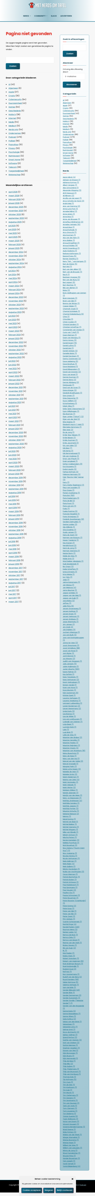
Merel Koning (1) (69, 822)
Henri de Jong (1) (70, 551)
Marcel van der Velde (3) (73, 765)
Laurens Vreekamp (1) (72, 704)
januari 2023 (14, 342)
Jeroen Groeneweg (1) (72, 612)
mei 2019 (12, 507)
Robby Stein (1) (69, 959)
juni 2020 (12, 458)
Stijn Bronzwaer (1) (70, 1056)
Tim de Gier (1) (69, 1088)
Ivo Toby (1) (67, 580)
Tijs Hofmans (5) (69, 1083)
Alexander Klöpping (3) (72, 194)
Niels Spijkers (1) (69, 870)
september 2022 (16, 357)
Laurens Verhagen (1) (71, 701)
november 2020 (16, 439)
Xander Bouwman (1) (71, 1162)
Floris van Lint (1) (69, 509)
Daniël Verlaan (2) (70, 354)
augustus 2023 (15, 315)
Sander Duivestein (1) (71, 1001)
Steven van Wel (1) (70, 1054)
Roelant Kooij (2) (69, 972)
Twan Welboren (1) (70, 1122)
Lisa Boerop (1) (69, 717)
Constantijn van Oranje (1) (73, 333)
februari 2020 (15, 473)
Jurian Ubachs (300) (71, 672)
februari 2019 (14, 518)
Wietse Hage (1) (69, 1146)
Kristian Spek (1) (69, 699)
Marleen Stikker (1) (70, 793)
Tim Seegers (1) (69, 1101)
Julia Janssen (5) (70, 667)
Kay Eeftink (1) (68, 678)
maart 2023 (14, 334)
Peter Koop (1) (68, 912)
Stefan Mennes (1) (70, 1049)
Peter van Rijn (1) (69, 917)
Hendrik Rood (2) (69, 549)
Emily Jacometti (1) (71, 446)
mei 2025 (13, 236)
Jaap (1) (66, 583)
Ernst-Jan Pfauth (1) (71, 462)
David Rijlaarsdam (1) (71, 373)
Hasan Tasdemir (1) (71, 544)
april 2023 (13, 330)
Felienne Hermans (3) (71, 478)
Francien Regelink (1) (71, 517)
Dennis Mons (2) (69, 383)
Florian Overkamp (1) (71, 496)
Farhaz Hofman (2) (70, 475)
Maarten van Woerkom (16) (74, 754)
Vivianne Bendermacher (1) (74, 1130)
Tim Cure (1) (68, 1085)
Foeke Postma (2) (70, 515)
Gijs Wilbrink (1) (69, 530)
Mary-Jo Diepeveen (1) (72, 801)
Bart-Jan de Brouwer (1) (72, 275)
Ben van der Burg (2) (71, 283)
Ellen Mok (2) (68, 433)
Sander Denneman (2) (72, 999)
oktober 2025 (15, 218)
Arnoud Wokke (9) (70, 249)
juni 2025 (12, 233)
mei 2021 (12, 417)
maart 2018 (14, 560)
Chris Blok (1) (68, 323)
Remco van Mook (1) (71, 943)
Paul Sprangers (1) (70, 891)
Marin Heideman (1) (71, 780)
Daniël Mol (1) (68, 351)
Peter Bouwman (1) (70, 901)
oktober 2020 (15, 443)
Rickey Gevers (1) (70, 949)
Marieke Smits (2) (70, 778)
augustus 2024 (15, 270)
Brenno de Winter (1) (71, 307)
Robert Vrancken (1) (71, 962)
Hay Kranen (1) (69, 546)
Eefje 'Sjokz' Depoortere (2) (74, 412)
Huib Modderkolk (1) (71, 567)
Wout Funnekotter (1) (71, 1156)
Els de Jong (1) (68, 436)
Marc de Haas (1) (70, 759)
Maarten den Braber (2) (72, 741)
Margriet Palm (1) (70, 770)
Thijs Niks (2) (68, 1067)
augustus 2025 (15, 225)
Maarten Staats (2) (71, 751)
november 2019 (16, 484)
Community (40, 19)
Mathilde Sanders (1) (71, 807)
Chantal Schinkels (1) (71, 315)
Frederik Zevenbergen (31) (73, 523)
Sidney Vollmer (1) (70, 1038)
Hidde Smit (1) (68, 562)
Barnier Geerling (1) (70, 262)
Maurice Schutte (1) (71, 814)
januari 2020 (14, 477)
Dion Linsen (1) (69, 399)
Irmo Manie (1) (69, 578)
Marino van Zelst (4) (71, 783)
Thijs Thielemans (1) (71, 1072)
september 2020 (16, 447)
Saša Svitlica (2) (69, 1022)
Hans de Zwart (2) (70, 538)
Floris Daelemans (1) (71, 501)
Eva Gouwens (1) (69, 470)
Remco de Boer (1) (70, 938)
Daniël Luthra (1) (69, 349)
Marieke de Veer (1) (71, 775)
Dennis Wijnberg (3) (71, 386)
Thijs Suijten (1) (69, 1070)
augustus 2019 (15, 496)
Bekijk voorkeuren (64, 1190)
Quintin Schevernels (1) (72, 925)
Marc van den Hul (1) (71, 762)
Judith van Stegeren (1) (72, 665)
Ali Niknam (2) (68, 199)
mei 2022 (13, 372)
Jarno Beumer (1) (70, 593)
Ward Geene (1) (69, 1133)
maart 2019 (14, 515)
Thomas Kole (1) (69, 1080)
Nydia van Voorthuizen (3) (73, 875)
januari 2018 (14, 567)
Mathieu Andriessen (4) (72, 804)
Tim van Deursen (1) (71, 1107)
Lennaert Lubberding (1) (72, 707)
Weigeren (49, 1190)
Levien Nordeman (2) (71, 709)
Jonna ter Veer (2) (70, 646)
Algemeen (13, 91)
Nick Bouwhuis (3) (70, 849)
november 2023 (16, 304)
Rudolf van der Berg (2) (72, 980)
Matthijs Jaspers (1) (71, 809)
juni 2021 (12, 413)
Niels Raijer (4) (69, 867)
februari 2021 (14, 428)
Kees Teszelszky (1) (70, 680)
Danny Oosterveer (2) (72, 362)
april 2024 (13, 285)
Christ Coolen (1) (70, 325)
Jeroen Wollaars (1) (70, 622)
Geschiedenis (15, 114)
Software (13, 167)
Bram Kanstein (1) (70, 302)
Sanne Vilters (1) (69, 1020)
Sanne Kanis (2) (69, 1014)
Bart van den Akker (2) (72, 273)
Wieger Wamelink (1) (71, 1141)
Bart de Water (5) (70, 267)
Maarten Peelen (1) (70, 746)
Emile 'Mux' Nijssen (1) (71, 438)
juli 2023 (12, 319)
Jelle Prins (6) (68, 609)
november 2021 (16, 394)
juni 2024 (12, 278)
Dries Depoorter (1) (70, 402)
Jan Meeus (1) (68, 588)
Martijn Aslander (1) (70, 796)
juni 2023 (12, 323)
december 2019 (16, 481)
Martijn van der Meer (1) (72, 799)
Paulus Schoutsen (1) (71, 899)
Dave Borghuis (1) (70, 367)
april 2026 (13, 195)
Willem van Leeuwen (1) (72, 1151)
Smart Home (14, 163)
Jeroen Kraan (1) (69, 617)
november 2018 (16, 530)
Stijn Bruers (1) (68, 1059)
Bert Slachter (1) (69, 288)
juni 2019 (12, 503)
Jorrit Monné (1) (69, 659)
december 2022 (16, 345)
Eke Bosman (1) (69, 417)
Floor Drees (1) (68, 493)
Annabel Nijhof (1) (70, 215)
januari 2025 (14, 251)
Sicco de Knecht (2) (71, 1035)
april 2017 (13, 601)
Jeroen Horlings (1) (70, 615)
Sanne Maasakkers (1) (71, 1017)
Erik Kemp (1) (68, 454)
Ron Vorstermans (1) (71, 978)
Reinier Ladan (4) (70, 935)
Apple (11, 95)
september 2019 (16, 492)
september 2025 (16, 221)
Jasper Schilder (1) (70, 596)
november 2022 (16, 349)
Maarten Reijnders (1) (71, 749)
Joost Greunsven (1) (71, 649)
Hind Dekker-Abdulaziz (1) (73, 565)
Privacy (12, 151)
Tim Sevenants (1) (70, 1104)
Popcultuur (14, 148)
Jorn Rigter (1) (68, 657)
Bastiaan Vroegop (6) (71, 280)
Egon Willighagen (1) (71, 415)
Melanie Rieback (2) (71, 817)
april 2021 (13, 421)
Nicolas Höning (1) (70, 859)
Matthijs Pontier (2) (71, 812)
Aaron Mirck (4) (69, 181)
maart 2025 (14, 244)
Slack (54, 19)
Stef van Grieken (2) (71, 1046)
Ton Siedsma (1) (69, 1117)
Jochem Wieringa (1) (71, 636)
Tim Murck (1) (68, 1096)
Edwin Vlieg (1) (68, 409)
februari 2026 (15, 202)
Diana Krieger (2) (70, 394)
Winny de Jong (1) (70, 1154)
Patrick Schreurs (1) (71, 886)
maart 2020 (14, 469)
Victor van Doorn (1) (71, 1125)
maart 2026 (14, 199)
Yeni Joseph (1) (69, 1164)
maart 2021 (14, 424)
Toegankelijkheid (16, 174)
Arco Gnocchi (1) (70, 236)
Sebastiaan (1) (69, 1028)
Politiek (12, 144)
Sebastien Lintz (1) (70, 1030)
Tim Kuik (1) (67, 1093)
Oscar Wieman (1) (70, 878)
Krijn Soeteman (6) (70, 696)
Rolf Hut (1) (67, 975)
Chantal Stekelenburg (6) (73, 317)
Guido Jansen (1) (70, 536)
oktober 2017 (14, 578)
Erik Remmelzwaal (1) (71, 457)
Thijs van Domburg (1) (72, 1078)
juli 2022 (12, 364)
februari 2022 (15, 383)
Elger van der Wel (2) (71, 423)
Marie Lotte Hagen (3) (72, 772)
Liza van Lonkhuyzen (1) (72, 722)
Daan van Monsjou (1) (71, 341)
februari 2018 (14, 563)
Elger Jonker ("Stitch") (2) (73, 420)
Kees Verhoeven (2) (71, 683)
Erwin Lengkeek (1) (70, 465)
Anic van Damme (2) (71, 209)
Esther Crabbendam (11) (72, 467)
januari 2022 (14, 387)
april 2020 (13, 466)
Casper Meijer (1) (70, 309)
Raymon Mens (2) (70, 933)
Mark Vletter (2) (69, 791)
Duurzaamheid (15, 106)
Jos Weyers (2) (69, 662)
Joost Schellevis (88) (71, 651)
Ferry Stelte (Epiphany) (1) (73, 488)
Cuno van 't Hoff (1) (71, 336)
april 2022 (13, 375)
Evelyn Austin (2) (70, 472)
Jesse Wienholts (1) (71, 625)
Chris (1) (66, 320)
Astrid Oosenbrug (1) (71, 252)
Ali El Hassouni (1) (70, 196)
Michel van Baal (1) (70, 825)
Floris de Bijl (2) (69, 504)
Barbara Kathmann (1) (72, 257)
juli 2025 (12, 229)
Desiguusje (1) (68, 388)
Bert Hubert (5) (69, 286)
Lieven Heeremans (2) (72, 712)
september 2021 (16, 402)
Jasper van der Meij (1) (72, 599)
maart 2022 (14, 379)
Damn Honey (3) (70, 344)
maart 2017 (14, 605)
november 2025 (16, 214)
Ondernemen (15, 136)
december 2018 (16, 526)
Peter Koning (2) (69, 909)
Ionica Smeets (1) (70, 575)
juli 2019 (12, 499)
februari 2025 (15, 248)
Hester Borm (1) (69, 557)
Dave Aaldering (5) (70, 365)
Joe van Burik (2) (70, 638)
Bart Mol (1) (67, 270)
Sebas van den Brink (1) (72, 1025)
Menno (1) (67, 820)
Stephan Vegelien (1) (71, 1051)
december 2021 (16, 390)
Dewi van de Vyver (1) (71, 391)
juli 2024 (12, 274)
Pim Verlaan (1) (69, 922)
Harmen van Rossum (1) (72, 541)
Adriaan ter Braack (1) (71, 183)
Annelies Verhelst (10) (71, 228)
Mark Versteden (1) (70, 786)
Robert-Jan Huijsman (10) (73, 964)
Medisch (12, 129)
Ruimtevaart (14, 159)
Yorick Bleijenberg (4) (71, 1170)
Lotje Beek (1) (68, 728)
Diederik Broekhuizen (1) (72, 396)
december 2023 (16, 300)
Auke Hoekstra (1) (70, 254)
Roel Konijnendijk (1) (71, 970)
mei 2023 (13, 327)
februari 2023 (15, 338)
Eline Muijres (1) (69, 425)
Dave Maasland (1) (70, 370)
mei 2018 (12, 552)
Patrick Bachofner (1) (71, 880)
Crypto (12, 99)
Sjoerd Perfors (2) (70, 1041)
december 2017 (16, 571)
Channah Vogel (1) (70, 312)
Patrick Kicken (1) (70, 883)
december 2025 (16, 210)
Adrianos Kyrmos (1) (71, 186)
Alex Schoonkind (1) (71, 191)
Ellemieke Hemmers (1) (72, 430)
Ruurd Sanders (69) (71, 983)
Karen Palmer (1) (69, 675)
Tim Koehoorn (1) (70, 1091)
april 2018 (13, 556)
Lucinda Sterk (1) (69, 730)
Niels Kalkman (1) (70, 865)
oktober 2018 (14, 533)
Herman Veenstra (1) (71, 554)
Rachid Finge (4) (69, 928)
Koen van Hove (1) (70, 691)
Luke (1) (66, 733)
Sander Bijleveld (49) (71, 993)
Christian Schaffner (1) (72, 330)
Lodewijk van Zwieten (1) (72, 725)
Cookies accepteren (32, 1190)
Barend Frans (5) (69, 259)
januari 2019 (14, 522)
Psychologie (14, 155)
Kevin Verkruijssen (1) (71, 686)
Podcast (12, 140)
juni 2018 (12, 548)
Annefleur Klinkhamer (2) (73, 225)
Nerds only (13, 133)
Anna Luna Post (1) (70, 212)
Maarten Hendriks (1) (71, 744)
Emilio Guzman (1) (70, 444)
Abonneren (71, 88)
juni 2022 (12, 368)
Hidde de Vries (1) (70, 559)
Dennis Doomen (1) (71, 380)
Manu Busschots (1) (71, 757)
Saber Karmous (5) (70, 986)
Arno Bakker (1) (69, 244)
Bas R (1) (66, 278)
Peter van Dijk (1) (69, 914)
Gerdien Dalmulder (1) (72, 525)
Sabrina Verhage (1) (71, 988)
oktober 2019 (14, 488)
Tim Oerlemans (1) (70, 1099)
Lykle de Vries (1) (69, 738)
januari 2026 (14, 206)
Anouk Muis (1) (69, 230)
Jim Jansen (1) (69, 628)
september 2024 (16, 266)
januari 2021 (14, 432)
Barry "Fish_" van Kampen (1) (74, 265)
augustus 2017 (15, 586)
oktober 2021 (14, 398)
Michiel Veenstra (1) (71, 830)
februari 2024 (15, 293)
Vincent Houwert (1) (71, 1128)
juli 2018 (12, 545)
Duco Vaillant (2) (70, 404)
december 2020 (16, 436)
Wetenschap (14, 178)
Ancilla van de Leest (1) (72, 202)
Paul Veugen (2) (69, 893)
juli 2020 (12, 454)
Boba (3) (66, 294)
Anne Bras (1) (68, 220)
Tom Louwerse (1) (70, 1114)
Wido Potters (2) (69, 1135)
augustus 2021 (15, 406)
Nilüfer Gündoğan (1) (71, 872)
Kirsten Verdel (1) (70, 688)
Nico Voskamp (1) (70, 857)
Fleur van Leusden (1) (71, 491)
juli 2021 (12, 409)
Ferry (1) (66, 486)
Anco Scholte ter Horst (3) (73, 204)
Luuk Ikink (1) (68, 736)
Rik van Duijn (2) (69, 951)
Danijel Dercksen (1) (71, 359)
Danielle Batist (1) (70, 357)
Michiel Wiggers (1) (70, 833)
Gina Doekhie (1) (69, 533)
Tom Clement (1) (70, 1112)
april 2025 (13, 240)
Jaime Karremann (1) (71, 586)
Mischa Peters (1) (70, 841)
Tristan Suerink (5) (70, 1120)
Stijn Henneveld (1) (70, 1062)
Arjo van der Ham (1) (71, 241)
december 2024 (16, 255)
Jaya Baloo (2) (69, 604)
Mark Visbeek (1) (69, 788)
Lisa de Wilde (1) (69, 720)
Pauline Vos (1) (69, 896)
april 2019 (13, 511)
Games (12, 110)
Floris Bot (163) (69, 499)
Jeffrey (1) (67, 607)
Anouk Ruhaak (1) (70, 233)
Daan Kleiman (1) (70, 338)
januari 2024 (14, 296)
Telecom (13, 170)
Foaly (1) (66, 512)
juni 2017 (12, 593)
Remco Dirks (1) (69, 941)
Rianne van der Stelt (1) (72, 946)
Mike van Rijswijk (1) (70, 835)
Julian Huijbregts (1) (71, 670)
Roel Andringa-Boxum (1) (73, 967)
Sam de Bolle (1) (69, 991)
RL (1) (65, 954)
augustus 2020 (15, 451)
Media (11, 125)
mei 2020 (13, 462)
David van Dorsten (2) (72, 375)
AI (9, 88)
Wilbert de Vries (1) (70, 1149)
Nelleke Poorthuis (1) (71, 846)
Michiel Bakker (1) (70, 828)
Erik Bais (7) (67, 451)
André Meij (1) (68, 207)
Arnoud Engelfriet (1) (71, 246)
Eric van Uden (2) (70, 449)
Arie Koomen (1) (69, 238)
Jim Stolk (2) (68, 630)
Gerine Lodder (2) (70, 528)
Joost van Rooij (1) (70, 654)
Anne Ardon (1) (69, 217)
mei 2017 (12, 597)
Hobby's (12, 118)
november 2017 (16, 575)
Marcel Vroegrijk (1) (70, 767)
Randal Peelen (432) (71, 930)
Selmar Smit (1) (69, 1033)
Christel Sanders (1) (71, 328)
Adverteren (66, 19)
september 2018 (16, 537)
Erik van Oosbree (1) (71, 459)
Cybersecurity (15, 103)
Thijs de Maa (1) (69, 1064)
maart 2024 (14, 289)
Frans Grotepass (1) (71, 520)
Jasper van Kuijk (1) (70, 601)
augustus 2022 (15, 360)
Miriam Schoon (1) (70, 838)
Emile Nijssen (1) (69, 441)
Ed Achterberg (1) (70, 407)
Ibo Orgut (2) (68, 570)
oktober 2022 (15, 353)
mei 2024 (13, 281)
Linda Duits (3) (69, 714)
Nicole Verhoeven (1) (71, 862)
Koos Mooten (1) (69, 693)
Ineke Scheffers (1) (70, 572)
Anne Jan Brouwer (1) (71, 223)
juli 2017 (12, 590)
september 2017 (16, 582)
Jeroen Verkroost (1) (71, 620)
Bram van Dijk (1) (69, 304)
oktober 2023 (15, 308)
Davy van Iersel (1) (70, 378)
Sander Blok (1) (69, 996)
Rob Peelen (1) (68, 957)
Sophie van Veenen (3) (72, 1043)
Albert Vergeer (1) (70, 188)
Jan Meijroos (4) (69, 591)
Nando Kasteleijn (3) (71, 843)
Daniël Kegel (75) (70, 346)
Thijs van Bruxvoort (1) (72, 1075)
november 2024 (16, 259)
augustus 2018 (15, 541)
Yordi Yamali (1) (69, 1167)
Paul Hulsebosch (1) (71, 888)
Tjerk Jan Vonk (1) (70, 1109)
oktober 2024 (15, 263)
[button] (72, 1179)
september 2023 (16, 312)
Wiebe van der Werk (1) (72, 1138)
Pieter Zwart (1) (69, 920)
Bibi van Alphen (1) (70, 291)
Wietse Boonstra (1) (71, 1143)
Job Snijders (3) (69, 633)
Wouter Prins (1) (69, 1159)
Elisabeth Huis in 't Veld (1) (73, 428)
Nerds (26, 19)
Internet (12, 121)
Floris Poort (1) (68, 507)
